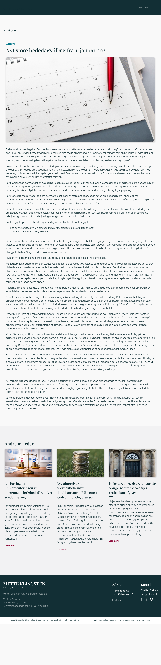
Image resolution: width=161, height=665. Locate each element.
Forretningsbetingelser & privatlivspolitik (25, 605)
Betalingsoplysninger (15, 602)
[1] (78, 173)
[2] (151, 362)
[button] (157, 5)
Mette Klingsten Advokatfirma (18, 9)
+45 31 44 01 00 (149, 589)
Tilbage (10, 30)
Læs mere (9, 545)
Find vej (116, 600)
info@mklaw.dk (149, 594)
